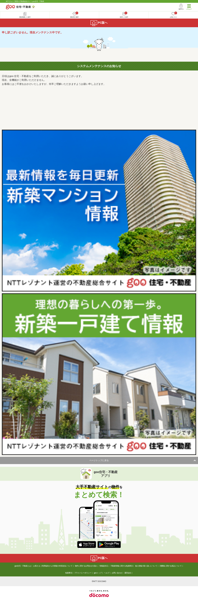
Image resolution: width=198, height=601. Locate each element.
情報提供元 (103, 566)
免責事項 (68, 573)
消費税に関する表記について (170, 566)
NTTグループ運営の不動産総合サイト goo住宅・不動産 (25, 1)
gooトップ (97, 573)
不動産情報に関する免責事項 (121, 566)
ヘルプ (106, 573)
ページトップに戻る (99, 460)
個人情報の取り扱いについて (146, 566)
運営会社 (127, 573)
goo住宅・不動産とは (23, 566)
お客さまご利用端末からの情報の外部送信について (52, 566)
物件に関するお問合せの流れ (86, 566)
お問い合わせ (117, 573)
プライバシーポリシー (82, 573)
